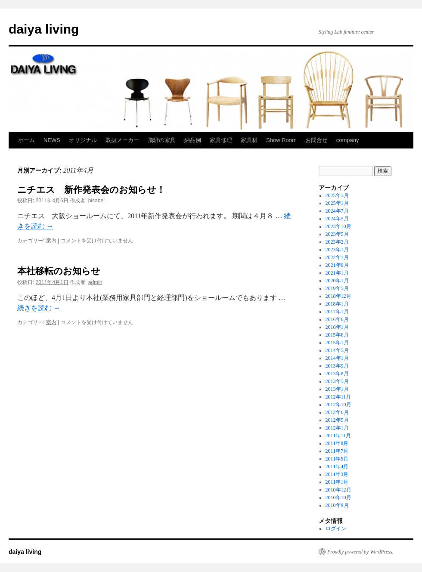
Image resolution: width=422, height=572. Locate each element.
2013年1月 (337, 389)
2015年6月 (337, 335)
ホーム (26, 140)
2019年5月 (337, 288)
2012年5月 (337, 420)
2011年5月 (337, 459)
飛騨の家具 (162, 140)
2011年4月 (337, 467)
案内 (51, 241)
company (347, 140)
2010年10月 (338, 498)
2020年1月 (337, 281)
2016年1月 (337, 327)
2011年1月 (337, 482)
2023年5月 (337, 234)
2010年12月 (338, 490)
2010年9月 (337, 505)
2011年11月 (338, 436)
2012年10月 (338, 405)
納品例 (192, 140)
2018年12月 (338, 296)
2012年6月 (337, 412)
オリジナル (83, 140)
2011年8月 (337, 443)
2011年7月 (337, 451)
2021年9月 (337, 265)
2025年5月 (337, 195)
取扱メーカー (122, 140)
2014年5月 (337, 350)
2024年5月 (337, 219)
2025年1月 (337, 203)
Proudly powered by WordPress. (360, 552)
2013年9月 (337, 366)
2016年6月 (337, 319)
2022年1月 (337, 257)
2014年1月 (337, 358)
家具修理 (221, 140)
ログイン (336, 529)
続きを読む (38, 308)
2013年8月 (337, 374)
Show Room (281, 140)
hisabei (96, 201)
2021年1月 (337, 273)
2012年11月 (338, 397)
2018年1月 (337, 304)
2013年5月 (337, 381)
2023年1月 (337, 250)
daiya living (44, 29)
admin (95, 282)
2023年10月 (338, 226)
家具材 (249, 140)
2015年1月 (337, 343)
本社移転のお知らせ (58, 271)
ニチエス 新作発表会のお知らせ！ (91, 190)
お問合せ (316, 140)
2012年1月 (337, 428)
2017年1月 (337, 312)
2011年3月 (337, 474)
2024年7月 (337, 211)
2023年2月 (337, 242)
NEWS (51, 140)
